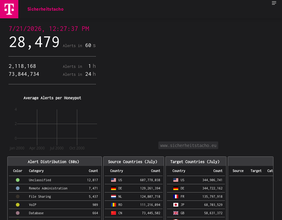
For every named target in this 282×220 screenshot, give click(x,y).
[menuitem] (274, 6)
